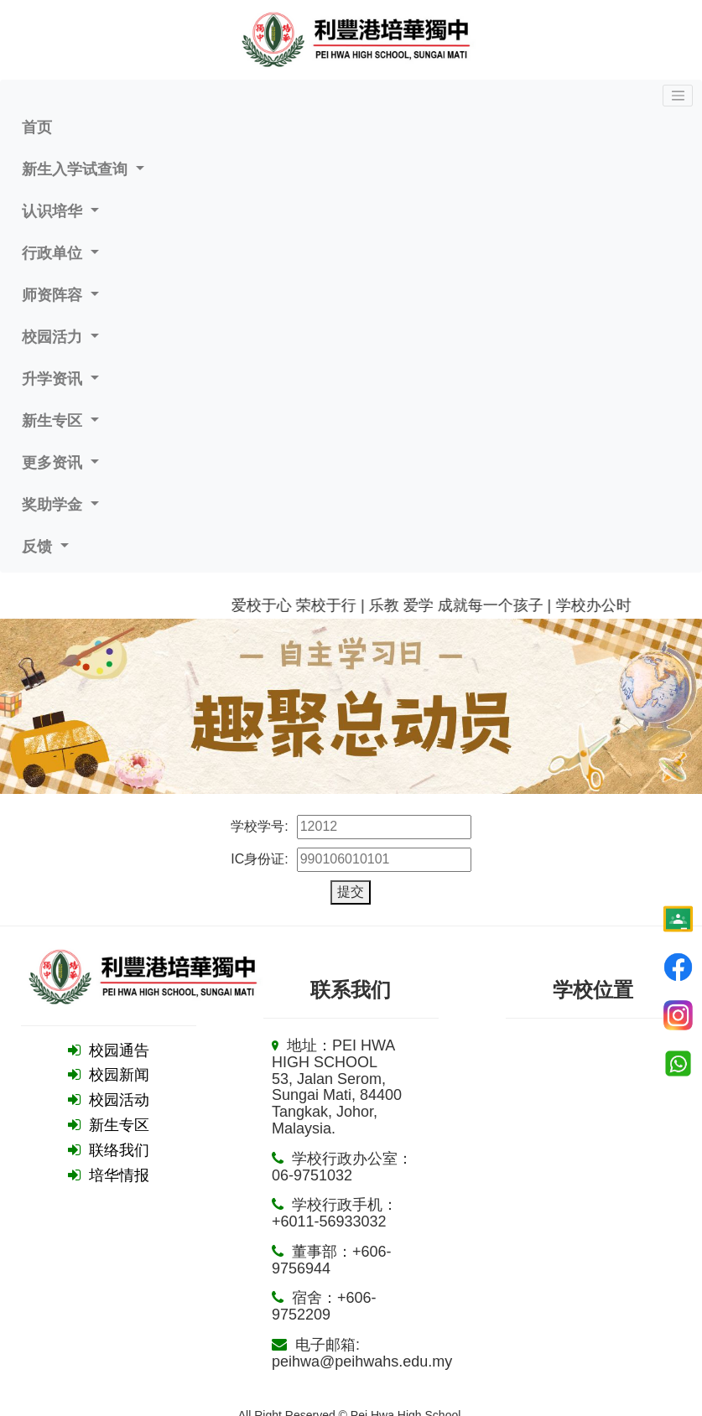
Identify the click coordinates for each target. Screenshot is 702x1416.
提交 (350, 891)
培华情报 (119, 1175)
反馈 (39, 546)
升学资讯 (54, 379)
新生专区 (54, 420)
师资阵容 (54, 295)
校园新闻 (119, 1074)
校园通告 (119, 1050)
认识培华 (54, 211)
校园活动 (119, 1100)
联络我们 (119, 1150)
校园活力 (54, 337)
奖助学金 (54, 504)
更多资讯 (54, 462)
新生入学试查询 (77, 169)
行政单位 (54, 253)
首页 (37, 127)
